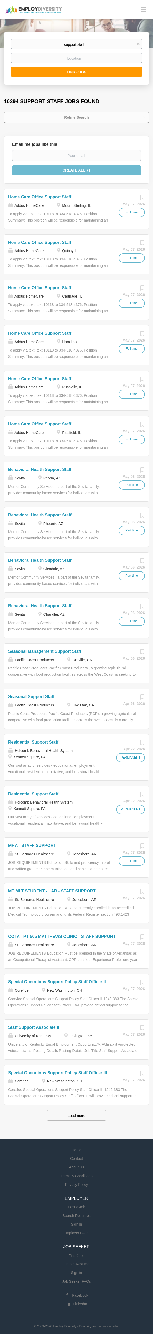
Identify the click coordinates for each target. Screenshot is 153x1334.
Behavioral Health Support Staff (40, 469)
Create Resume (76, 1264)
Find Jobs (76, 72)
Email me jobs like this (34, 144)
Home (76, 1150)
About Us (76, 1167)
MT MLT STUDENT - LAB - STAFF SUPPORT (52, 891)
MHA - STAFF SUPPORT (32, 845)
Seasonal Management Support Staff (44, 651)
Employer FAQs (76, 1233)
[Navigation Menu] (143, 9)
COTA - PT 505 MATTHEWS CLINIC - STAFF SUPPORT (62, 936)
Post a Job (76, 1207)
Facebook (80, 1295)
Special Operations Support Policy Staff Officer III (57, 1073)
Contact (76, 1158)
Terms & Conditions (76, 1176)
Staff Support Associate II (33, 1027)
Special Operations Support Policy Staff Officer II (57, 982)
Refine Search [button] (76, 117)
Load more (76, 1116)
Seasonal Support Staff (31, 696)
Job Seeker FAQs (76, 1281)
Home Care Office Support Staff (39, 197)
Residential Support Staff (33, 742)
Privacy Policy (76, 1184)
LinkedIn (80, 1304)
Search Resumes (76, 1215)
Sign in (76, 1224)
